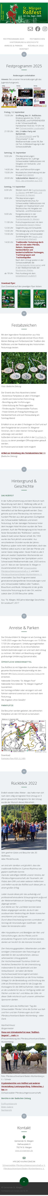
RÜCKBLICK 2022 (36, 45)
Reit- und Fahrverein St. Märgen (29, 193)
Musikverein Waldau (24, 270)
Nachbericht (6, 1110)
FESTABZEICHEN (37, 39)
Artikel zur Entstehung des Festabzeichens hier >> (23, 453)
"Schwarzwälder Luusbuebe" (32, 128)
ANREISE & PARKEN (13, 45)
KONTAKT (24, 49)
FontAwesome (5, 1191)
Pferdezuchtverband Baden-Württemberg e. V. (21, 574)
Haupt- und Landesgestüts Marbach (29, 237)
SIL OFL (26, 1191)
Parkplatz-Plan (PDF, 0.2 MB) (13, 758)
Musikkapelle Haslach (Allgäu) (28, 224)
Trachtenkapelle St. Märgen (27, 219)
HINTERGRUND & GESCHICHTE (24, 42)
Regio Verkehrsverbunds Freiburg (27, 673)
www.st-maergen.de (24, 1150)
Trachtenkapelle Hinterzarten (28, 265)
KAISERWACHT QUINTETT (26, 276)
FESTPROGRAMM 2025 (13, 39)
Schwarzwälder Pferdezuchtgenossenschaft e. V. (24, 1165)
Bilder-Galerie (7, 1107)
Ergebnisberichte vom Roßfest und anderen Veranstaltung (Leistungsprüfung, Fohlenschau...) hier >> (22, 1086)
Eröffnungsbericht (9, 1103)
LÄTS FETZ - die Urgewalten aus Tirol (29, 179)
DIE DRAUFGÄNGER (24, 136)
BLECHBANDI (28, 175)
